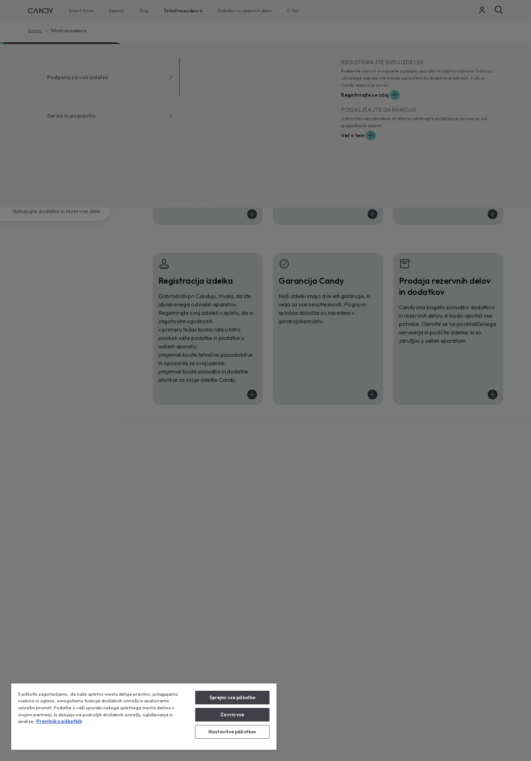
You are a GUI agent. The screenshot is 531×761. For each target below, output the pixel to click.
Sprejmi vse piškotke (232, 697)
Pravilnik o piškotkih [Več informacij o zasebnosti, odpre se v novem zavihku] (59, 721)
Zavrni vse (232, 714)
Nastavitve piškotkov (232, 731)
